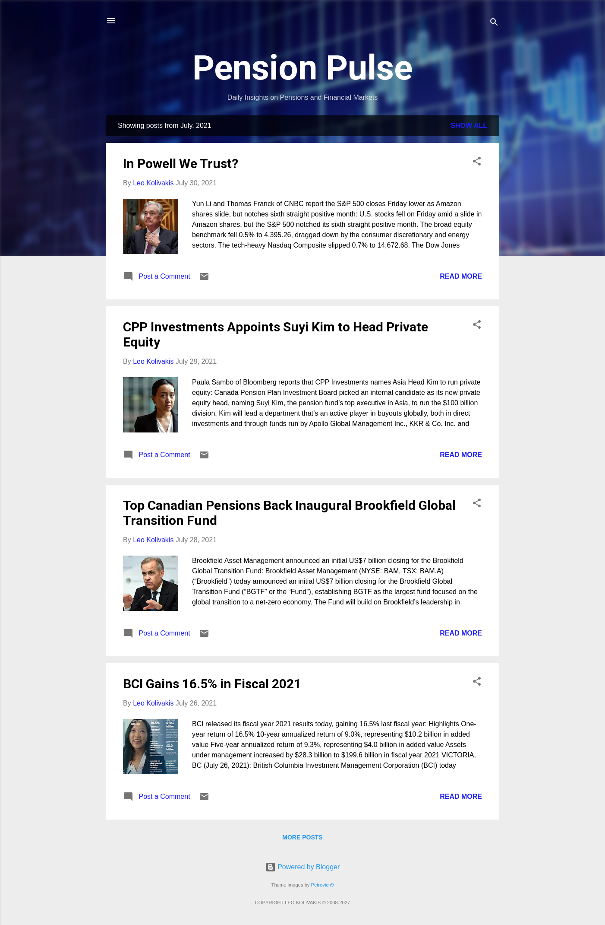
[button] (477, 162)
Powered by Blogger (302, 867)
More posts (302, 837)
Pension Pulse (302, 68)
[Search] (494, 23)
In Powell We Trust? (180, 163)
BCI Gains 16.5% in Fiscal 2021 (212, 683)
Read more (461, 276)
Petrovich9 (322, 884)
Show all (469, 125)
